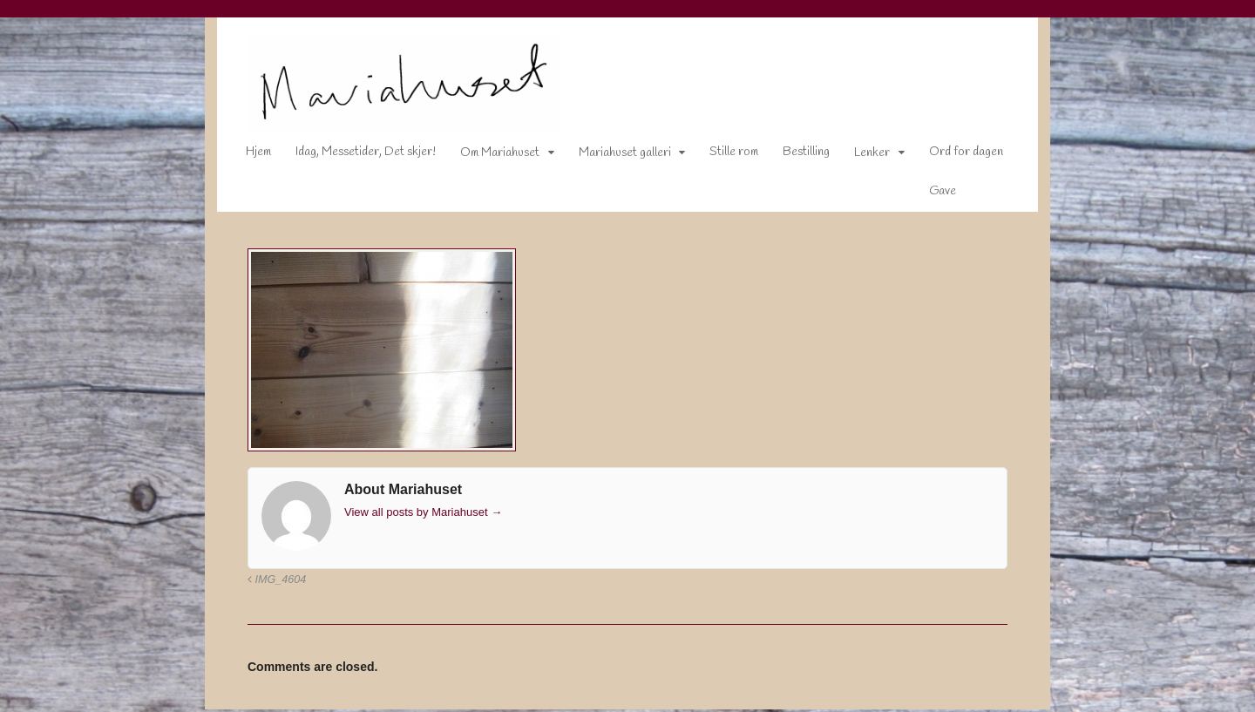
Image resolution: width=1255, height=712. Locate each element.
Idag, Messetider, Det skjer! (353, 155)
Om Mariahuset (487, 156)
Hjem (246, 155)
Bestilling (793, 155)
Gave (930, 194)
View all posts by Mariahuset (411, 515)
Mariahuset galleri (612, 156)
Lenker (860, 156)
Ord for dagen (954, 155)
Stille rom (721, 155)
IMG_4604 (264, 583)
